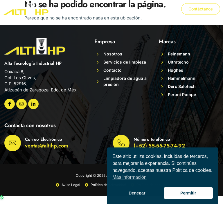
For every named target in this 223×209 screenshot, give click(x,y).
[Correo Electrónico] (12, 143)
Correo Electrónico (43, 139)
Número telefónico (152, 139)
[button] (169, 9)
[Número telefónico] (121, 143)
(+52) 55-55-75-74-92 (159, 145)
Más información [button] (129, 177)
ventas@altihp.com (46, 145)
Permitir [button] (188, 193)
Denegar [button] (137, 193)
